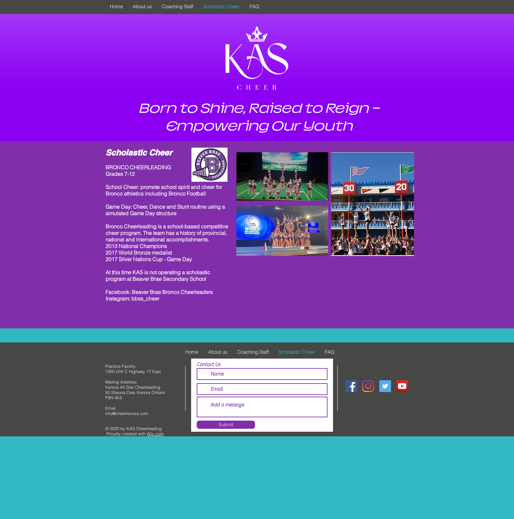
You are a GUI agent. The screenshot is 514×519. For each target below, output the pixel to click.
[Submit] (226, 425)
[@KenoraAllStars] (385, 386)
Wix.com (155, 433)
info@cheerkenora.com (126, 413)
